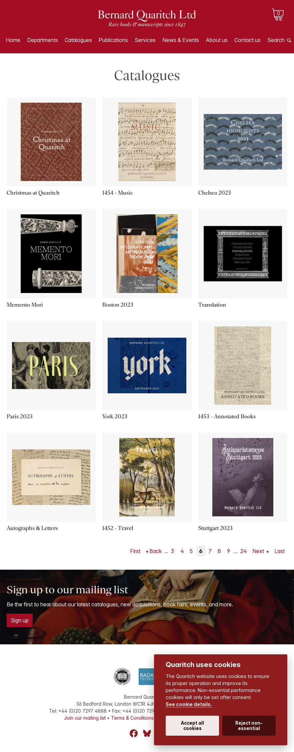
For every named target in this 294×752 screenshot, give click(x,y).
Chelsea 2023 (214, 193)
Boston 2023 (117, 305)
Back (155, 551)
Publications (113, 40)
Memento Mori (25, 305)
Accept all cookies (192, 725)
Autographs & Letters (32, 528)
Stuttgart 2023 (215, 528)
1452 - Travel (117, 528)
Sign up (20, 620)
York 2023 (114, 416)
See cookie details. (189, 704)
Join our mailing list (85, 718)
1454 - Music (117, 193)
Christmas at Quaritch (33, 193)
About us (217, 40)
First (135, 551)
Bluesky (147, 733)
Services (145, 40)
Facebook (134, 733)
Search (276, 40)
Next (258, 551)
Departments (42, 40)
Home (13, 40)
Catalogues (78, 40)
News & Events (180, 40)
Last (279, 551)
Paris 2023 (20, 416)
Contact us (247, 40)
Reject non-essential (249, 725)
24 (243, 551)
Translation (212, 305)
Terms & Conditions (132, 718)
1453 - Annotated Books (227, 416)
